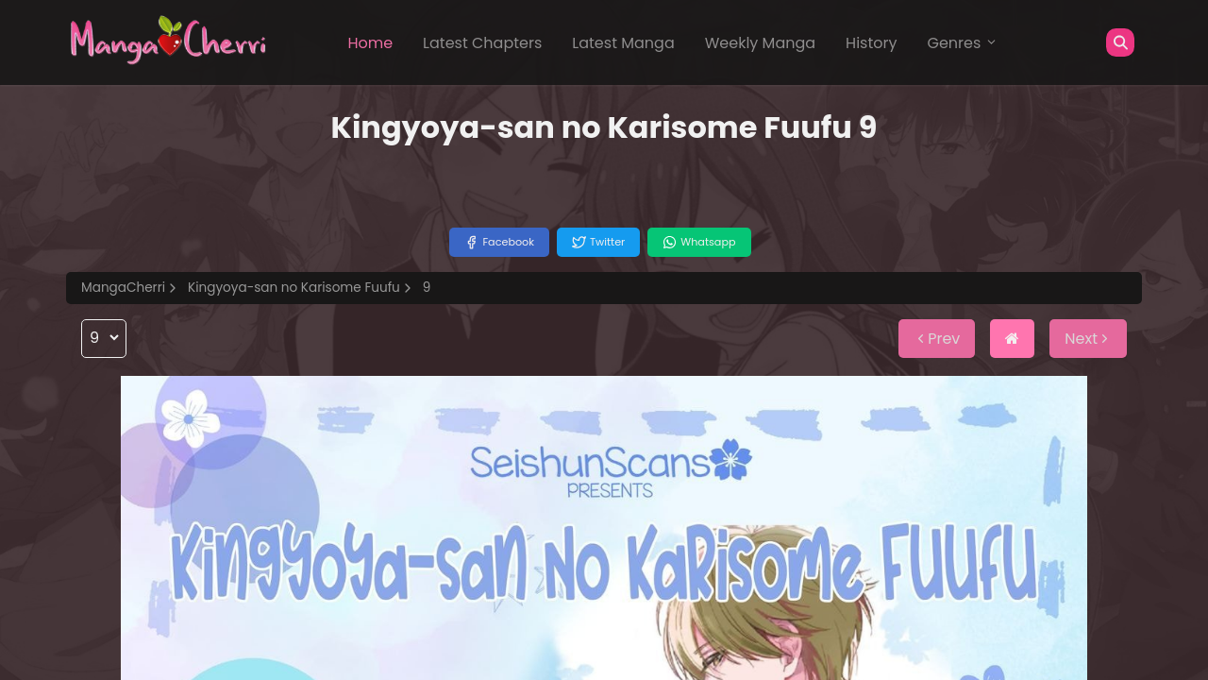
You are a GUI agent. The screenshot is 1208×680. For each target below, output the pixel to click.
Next (1088, 338)
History (871, 43)
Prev (936, 338)
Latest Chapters (482, 43)
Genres (963, 43)
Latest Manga (623, 43)
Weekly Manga (760, 43)
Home (370, 43)
